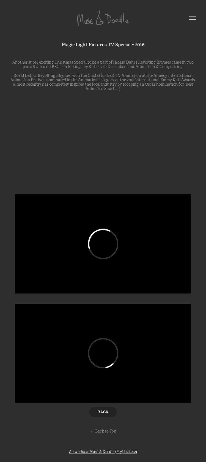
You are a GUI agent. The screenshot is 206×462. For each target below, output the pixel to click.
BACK (102, 412)
